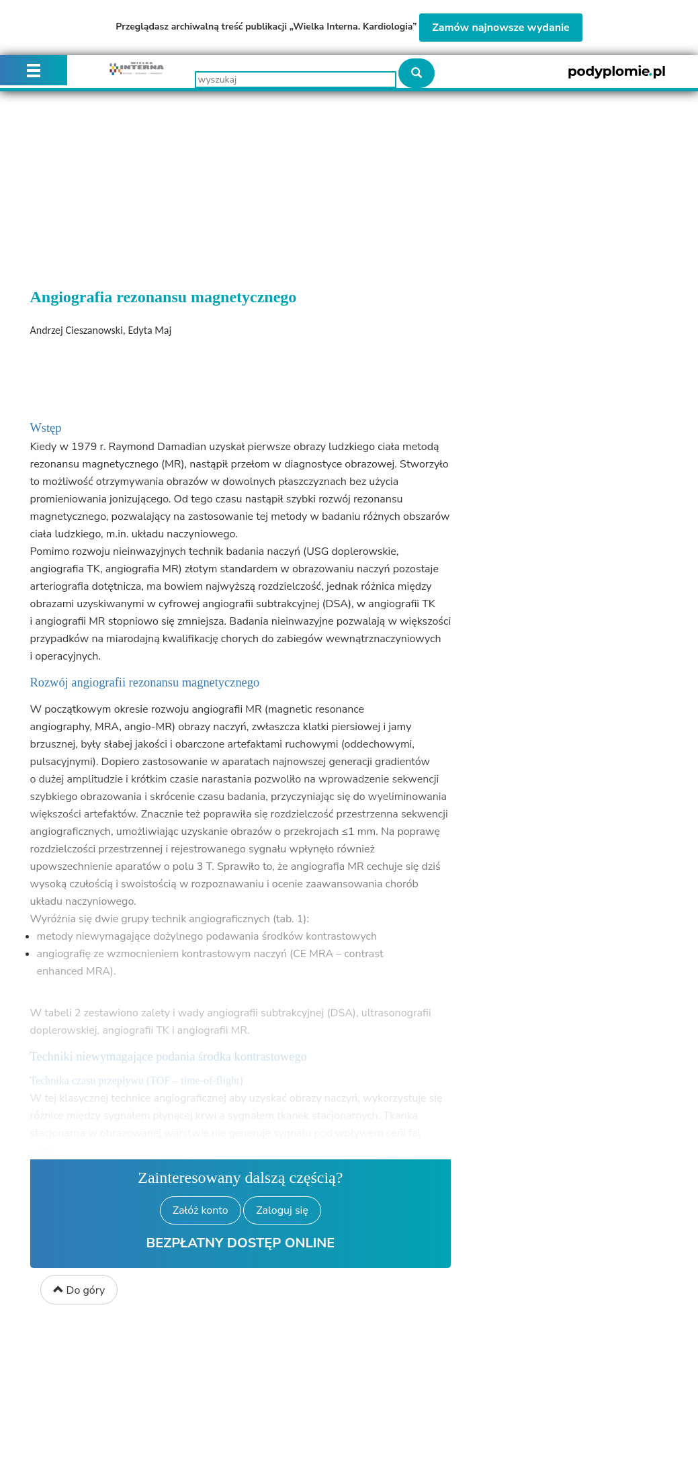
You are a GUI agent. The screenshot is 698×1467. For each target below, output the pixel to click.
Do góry (79, 1290)
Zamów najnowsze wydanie (501, 27)
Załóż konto (200, 1210)
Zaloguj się (282, 1210)
